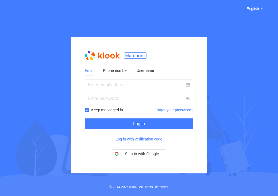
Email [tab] (89, 70)
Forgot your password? (173, 110)
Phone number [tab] (115, 70)
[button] (139, 153)
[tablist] (139, 70)
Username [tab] (145, 70)
